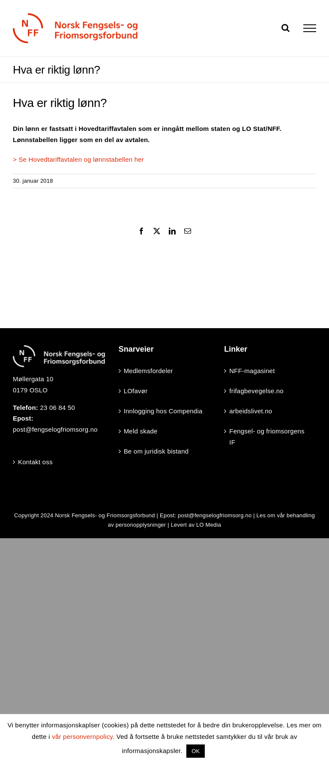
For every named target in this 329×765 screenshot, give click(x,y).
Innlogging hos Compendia (163, 411)
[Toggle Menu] (309, 28)
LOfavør (136, 390)
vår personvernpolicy (82, 736)
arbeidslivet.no (250, 411)
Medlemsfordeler (148, 370)
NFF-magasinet (252, 370)
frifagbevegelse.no (256, 390)
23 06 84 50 (57, 407)
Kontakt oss (35, 462)
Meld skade (141, 431)
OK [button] (195, 751)
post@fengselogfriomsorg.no (55, 429)
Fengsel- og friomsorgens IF (266, 436)
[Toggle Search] (285, 28)
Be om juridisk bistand (156, 451)
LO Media (208, 525)
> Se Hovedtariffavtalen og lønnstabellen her (78, 159)
